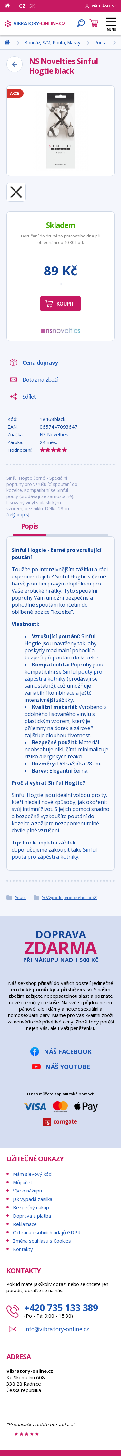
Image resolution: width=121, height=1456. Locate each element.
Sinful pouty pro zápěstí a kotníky (63, 675)
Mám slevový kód (32, 1174)
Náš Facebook (68, 1051)
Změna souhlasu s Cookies (42, 1240)
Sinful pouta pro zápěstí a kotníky (54, 853)
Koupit (65, 303)
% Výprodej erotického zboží (69, 897)
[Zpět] (14, 64)
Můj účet (22, 1182)
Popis (29, 526)
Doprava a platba (32, 1215)
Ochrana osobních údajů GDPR (47, 1232)
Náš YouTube (67, 1066)
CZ (22, 6)
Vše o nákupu (27, 1190)
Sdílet (29, 396)
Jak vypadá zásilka (32, 1199)
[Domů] (10, 5)
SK (32, 6)
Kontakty (23, 1249)
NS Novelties (54, 434)
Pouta (20, 897)
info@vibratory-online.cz (56, 1329)
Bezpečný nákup (31, 1207)
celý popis (18, 515)
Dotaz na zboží (40, 379)
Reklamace (25, 1224)
